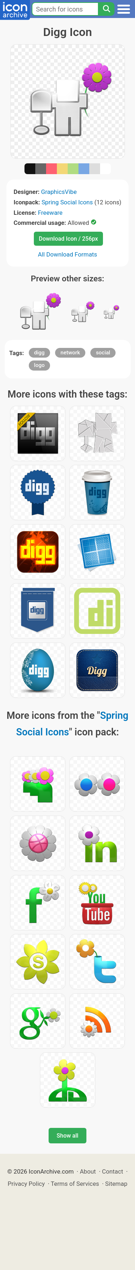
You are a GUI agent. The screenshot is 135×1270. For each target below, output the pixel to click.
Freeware (50, 212)
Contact (112, 1171)
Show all (67, 1135)
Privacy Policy (26, 1183)
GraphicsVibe (59, 191)
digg (39, 352)
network (70, 352)
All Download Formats (67, 254)
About (88, 1171)
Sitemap (116, 1183)
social (103, 352)
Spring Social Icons (67, 202)
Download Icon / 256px (68, 238)
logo (39, 365)
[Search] (106, 9)
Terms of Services (75, 1183)
